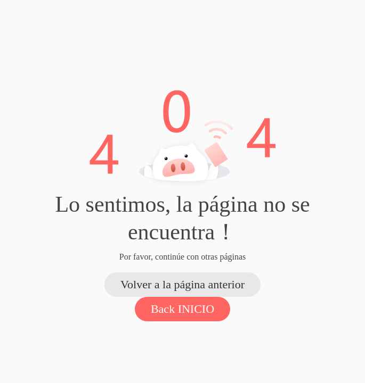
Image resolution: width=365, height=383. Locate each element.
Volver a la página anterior (182, 284)
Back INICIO (182, 308)
